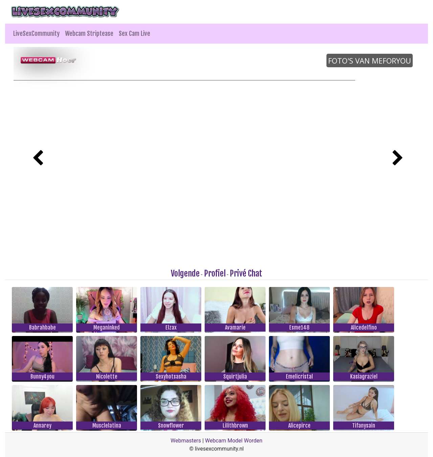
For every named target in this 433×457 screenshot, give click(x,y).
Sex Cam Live (134, 33)
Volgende (185, 273)
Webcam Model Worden (234, 440)
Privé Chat (246, 273)
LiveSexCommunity (36, 33)
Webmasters (185, 440)
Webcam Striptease (89, 33)
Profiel (215, 273)
